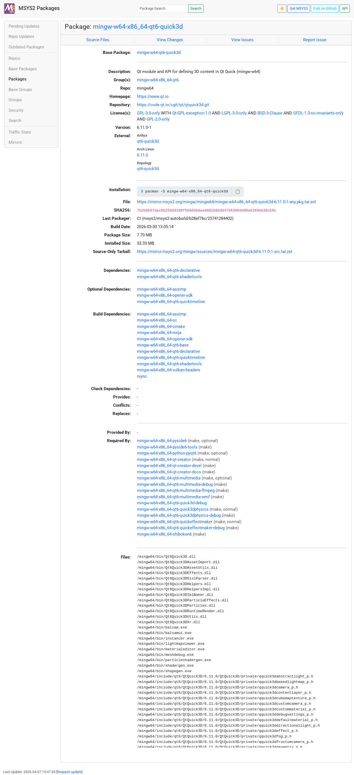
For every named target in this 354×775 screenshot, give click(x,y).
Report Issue (314, 39)
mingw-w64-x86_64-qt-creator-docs (169, 471)
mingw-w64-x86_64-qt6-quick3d (138, 26)
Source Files (97, 39)
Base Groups (20, 89)
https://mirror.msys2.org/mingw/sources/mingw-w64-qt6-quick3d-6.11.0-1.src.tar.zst (214, 251)
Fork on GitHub (325, 8)
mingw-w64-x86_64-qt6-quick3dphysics (173, 509)
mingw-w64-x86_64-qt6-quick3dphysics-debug (179, 515)
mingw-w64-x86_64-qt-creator (164, 459)
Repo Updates (21, 36)
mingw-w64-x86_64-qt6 (158, 79)
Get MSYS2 (299, 8)
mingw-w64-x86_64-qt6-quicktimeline (171, 301)
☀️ (282, 8)
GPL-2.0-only (158, 119)
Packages (18, 79)
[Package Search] (162, 8)
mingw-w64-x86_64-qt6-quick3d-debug (172, 502)
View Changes (170, 39)
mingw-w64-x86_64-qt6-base (163, 345)
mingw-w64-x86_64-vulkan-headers (168, 369)
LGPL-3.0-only (234, 113)
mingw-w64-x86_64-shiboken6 (164, 534)
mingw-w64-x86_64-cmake (161, 326)
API (345, 8)
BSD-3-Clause (269, 113)
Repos (14, 58)
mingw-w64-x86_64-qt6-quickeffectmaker (174, 521)
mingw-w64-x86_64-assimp (161, 289)
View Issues (242, 39)
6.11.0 (142, 155)
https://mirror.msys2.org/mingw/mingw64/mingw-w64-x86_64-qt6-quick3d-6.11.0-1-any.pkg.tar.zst (226, 201)
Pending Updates (24, 26)
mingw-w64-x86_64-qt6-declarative (168, 270)
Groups (15, 99)
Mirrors (15, 142)
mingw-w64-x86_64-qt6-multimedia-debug (175, 484)
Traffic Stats (20, 132)
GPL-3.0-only (148, 113)
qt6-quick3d (148, 141)
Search (195, 8)
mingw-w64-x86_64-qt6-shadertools (169, 276)
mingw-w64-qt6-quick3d (159, 52)
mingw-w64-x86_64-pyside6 (162, 440)
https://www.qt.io (153, 96)
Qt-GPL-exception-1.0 (191, 113)
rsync (142, 376)
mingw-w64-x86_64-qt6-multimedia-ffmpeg (176, 490)
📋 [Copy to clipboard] (237, 191)
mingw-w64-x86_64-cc (157, 320)
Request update (69, 772)
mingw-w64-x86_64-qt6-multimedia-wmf (173, 496)
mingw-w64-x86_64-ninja (159, 332)
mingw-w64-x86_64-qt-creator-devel (169, 465)
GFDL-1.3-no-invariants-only (318, 113)
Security (16, 110)
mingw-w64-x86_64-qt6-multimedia (169, 478)
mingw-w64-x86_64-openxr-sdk (165, 295)
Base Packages (23, 68)
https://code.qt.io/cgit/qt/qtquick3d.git (173, 104)
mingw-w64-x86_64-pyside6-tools (167, 447)
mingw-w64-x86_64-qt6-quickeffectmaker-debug (181, 527)
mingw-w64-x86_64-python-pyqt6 (166, 453)
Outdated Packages (26, 47)
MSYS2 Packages (32, 8)
